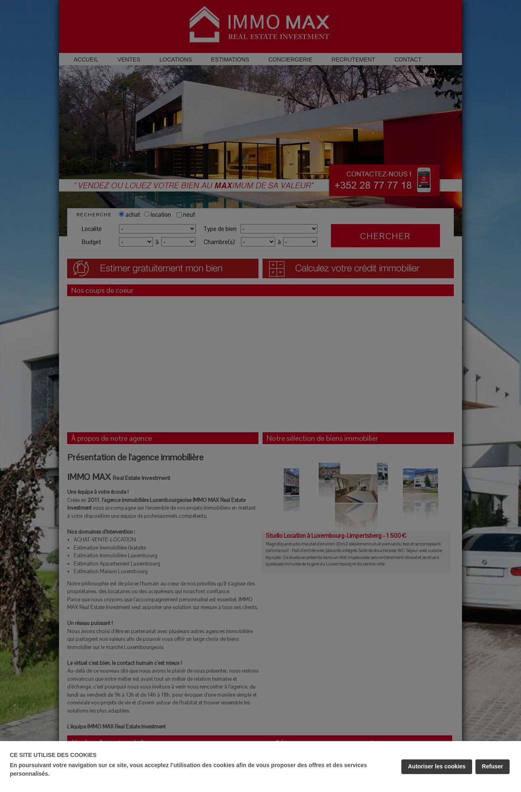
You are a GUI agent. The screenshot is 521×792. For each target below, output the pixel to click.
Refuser (492, 766)
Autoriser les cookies (437, 766)
